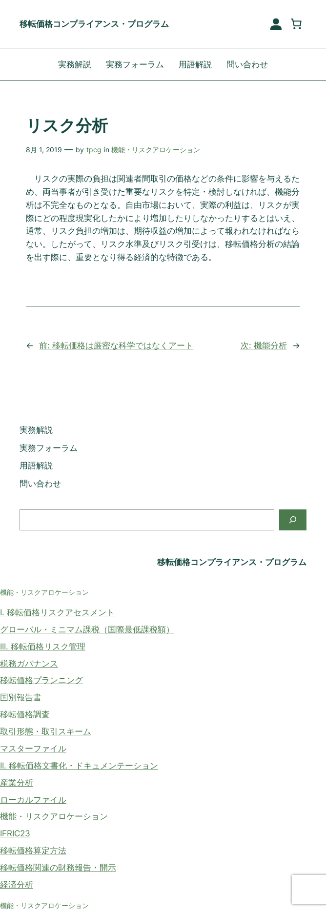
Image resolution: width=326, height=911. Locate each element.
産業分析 (16, 783)
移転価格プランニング (41, 680)
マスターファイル (33, 748)
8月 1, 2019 (44, 149)
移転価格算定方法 (33, 850)
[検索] (292, 519)
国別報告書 (20, 697)
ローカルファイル (33, 800)
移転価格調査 (25, 714)
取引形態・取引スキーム (45, 731)
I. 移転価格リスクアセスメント (57, 612)
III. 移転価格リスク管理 (42, 646)
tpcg (94, 149)
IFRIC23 (15, 833)
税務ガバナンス (29, 663)
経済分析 (16, 885)
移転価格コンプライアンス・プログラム (94, 24)
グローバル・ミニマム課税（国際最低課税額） (87, 629)
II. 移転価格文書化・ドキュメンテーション (79, 765)
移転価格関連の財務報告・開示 (58, 867)
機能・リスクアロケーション (155, 149)
